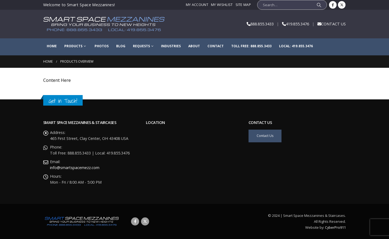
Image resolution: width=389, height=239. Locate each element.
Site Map (243, 4)
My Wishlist (222, 4)
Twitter (145, 221)
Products (73, 46)
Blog (120, 46)
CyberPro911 (335, 227)
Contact (215, 46)
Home (52, 46)
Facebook (135, 221)
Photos (102, 46)
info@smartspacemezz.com (74, 167)
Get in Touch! (63, 100)
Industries (171, 46)
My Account (197, 4)
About (194, 46)
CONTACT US (333, 23)
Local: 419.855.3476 (296, 46)
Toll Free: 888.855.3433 (251, 46)
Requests (141, 46)
